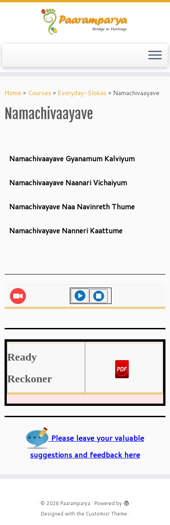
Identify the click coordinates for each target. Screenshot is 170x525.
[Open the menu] (155, 56)
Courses (39, 92)
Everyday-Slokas (82, 92)
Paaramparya (75, 503)
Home (13, 92)
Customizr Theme (106, 513)
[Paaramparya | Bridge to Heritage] (85, 22)
